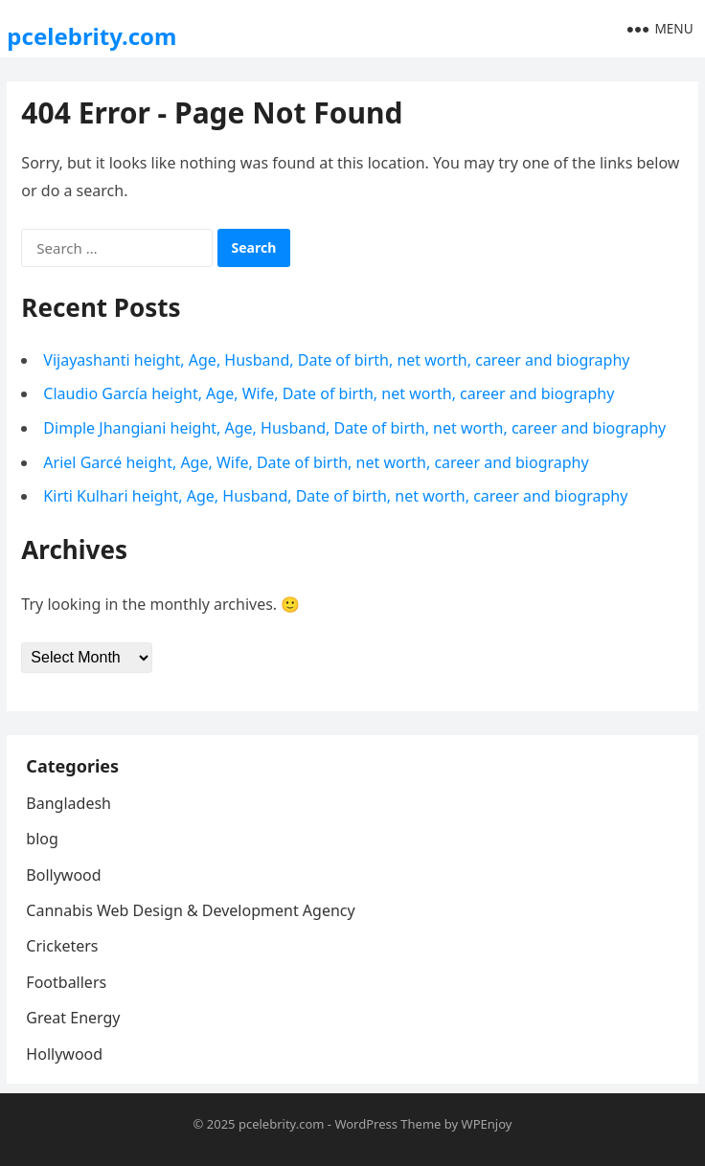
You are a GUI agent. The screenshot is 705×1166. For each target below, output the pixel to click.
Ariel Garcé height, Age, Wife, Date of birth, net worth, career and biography (315, 462)
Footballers (66, 982)
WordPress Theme (387, 1123)
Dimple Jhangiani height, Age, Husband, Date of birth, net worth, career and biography (354, 427)
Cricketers (62, 945)
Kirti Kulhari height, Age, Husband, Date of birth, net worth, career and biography (335, 495)
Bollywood (63, 875)
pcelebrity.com (91, 36)
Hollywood (64, 1054)
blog (42, 838)
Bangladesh (68, 803)
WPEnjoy (487, 1123)
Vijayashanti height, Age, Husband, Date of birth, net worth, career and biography (336, 359)
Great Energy (73, 1017)
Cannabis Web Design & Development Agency (190, 910)
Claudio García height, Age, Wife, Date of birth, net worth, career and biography (328, 393)
